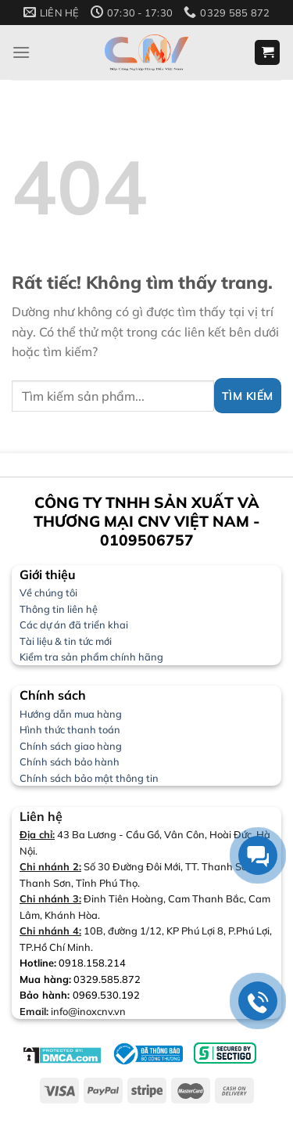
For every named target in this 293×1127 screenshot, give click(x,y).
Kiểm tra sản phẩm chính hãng (91, 656)
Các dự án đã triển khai (74, 624)
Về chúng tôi (48, 592)
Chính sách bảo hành (70, 761)
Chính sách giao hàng (71, 746)
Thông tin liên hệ (59, 609)
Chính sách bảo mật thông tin (89, 778)
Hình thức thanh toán (70, 729)
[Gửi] (247, 395)
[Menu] (21, 52)
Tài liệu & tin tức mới (66, 641)
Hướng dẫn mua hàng (71, 714)
